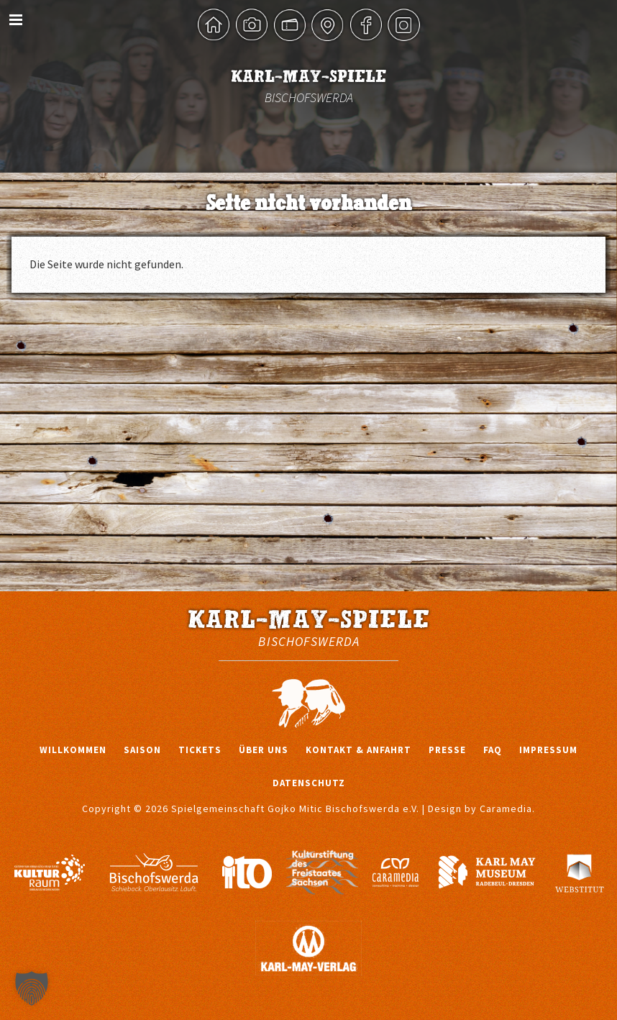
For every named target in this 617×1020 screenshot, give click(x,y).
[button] (31, 988)
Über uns (263, 750)
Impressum (548, 750)
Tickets (199, 750)
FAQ (492, 750)
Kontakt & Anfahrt (358, 750)
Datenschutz (309, 783)
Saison (142, 750)
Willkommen (73, 750)
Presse (447, 750)
